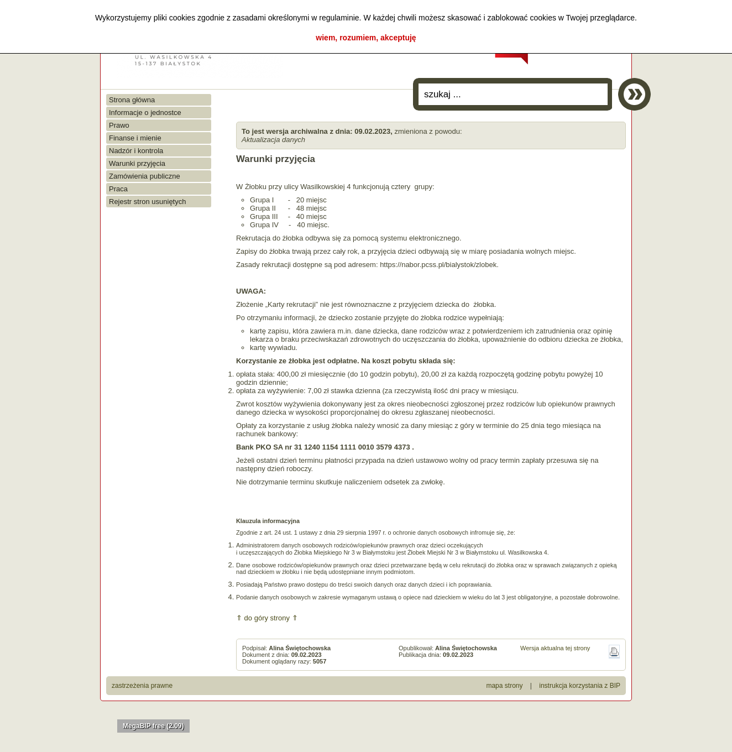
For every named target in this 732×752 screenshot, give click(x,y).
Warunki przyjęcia (137, 163)
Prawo (119, 125)
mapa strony (504, 686)
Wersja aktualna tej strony (555, 648)
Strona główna (132, 100)
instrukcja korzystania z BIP (579, 686)
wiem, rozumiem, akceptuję (366, 37)
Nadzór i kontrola (136, 151)
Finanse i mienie (135, 138)
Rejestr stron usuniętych (147, 201)
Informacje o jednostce (145, 112)
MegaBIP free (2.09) (153, 726)
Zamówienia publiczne (144, 176)
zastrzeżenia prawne (142, 686)
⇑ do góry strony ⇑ (267, 618)
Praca (118, 189)
